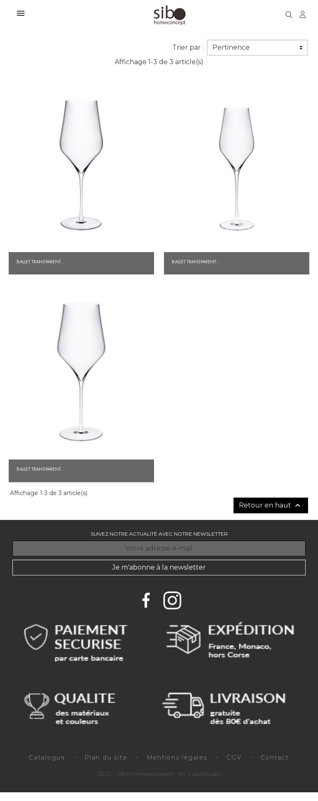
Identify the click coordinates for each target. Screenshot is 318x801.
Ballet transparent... (40, 261)
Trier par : (188, 47)
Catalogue (47, 757)
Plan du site (105, 757)
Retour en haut (271, 505)
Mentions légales (177, 757)
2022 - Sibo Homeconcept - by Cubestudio (159, 774)
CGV (233, 757)
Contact (275, 757)
